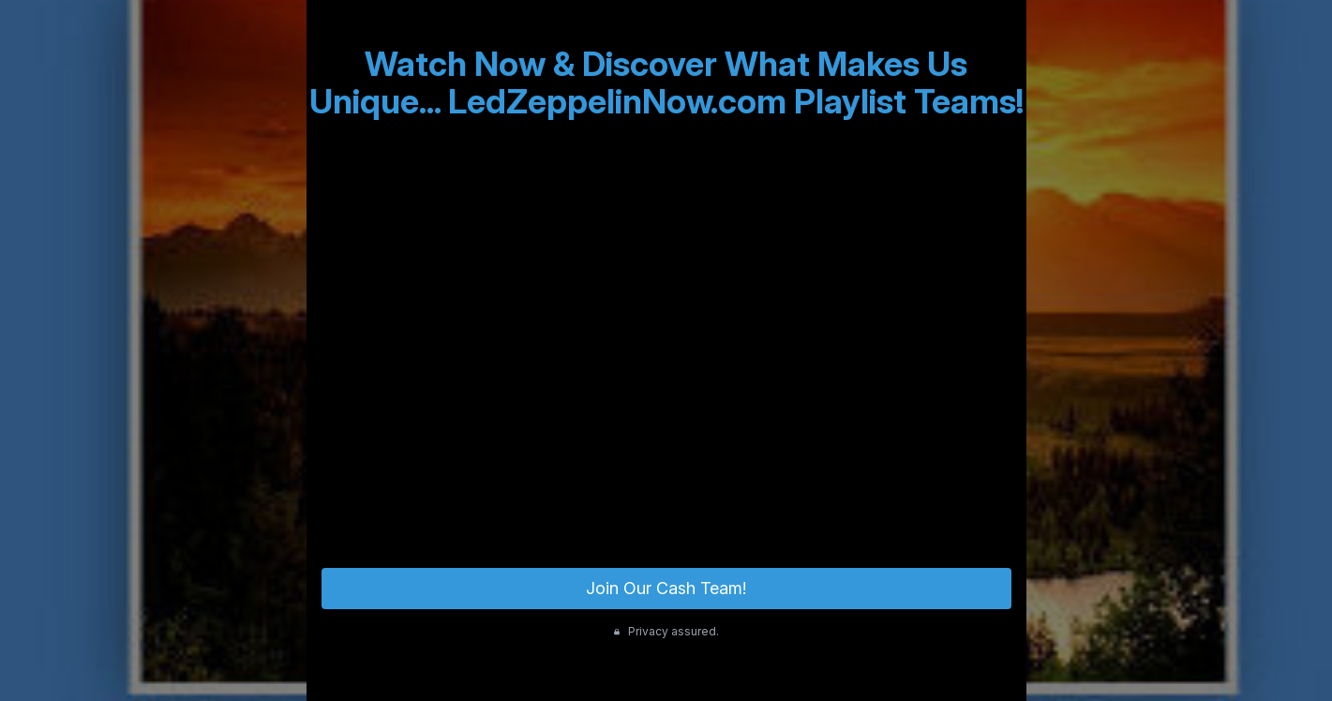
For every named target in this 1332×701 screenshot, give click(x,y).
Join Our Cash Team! (666, 588)
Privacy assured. (666, 631)
